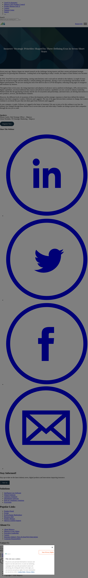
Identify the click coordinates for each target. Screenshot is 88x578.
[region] (28, 560)
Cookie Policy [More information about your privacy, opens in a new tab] (22, 572)
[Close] (52, 547)
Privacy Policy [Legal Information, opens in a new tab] (30, 572)
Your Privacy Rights (48, 552)
